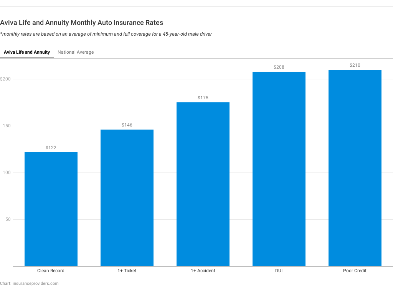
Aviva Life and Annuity (27, 52)
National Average (76, 52)
